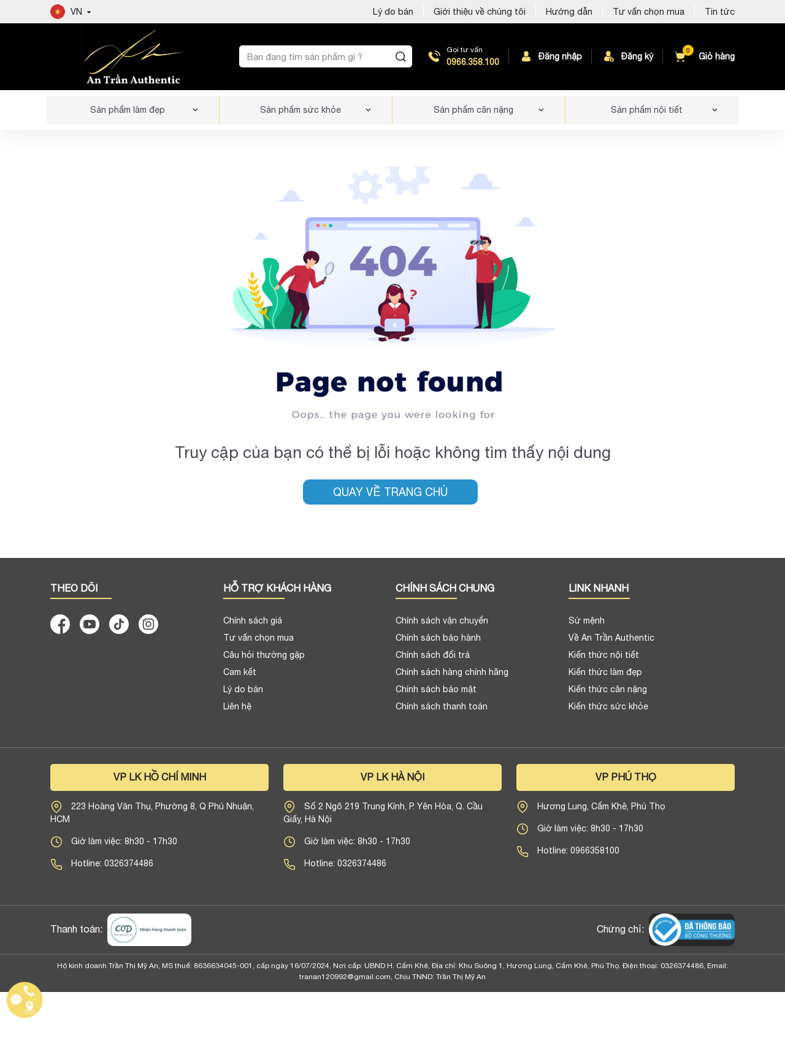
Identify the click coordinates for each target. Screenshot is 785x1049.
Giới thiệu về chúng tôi (480, 11)
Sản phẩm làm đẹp (127, 110)
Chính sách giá (252, 625)
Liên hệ (237, 710)
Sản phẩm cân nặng (473, 110)
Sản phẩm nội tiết (647, 110)
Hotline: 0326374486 (112, 868)
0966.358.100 (472, 62)
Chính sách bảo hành (438, 642)
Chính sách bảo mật (436, 693)
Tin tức (720, 11)
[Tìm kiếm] (400, 56)
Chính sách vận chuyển (442, 625)
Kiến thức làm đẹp (605, 676)
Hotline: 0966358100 (578, 855)
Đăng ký (627, 56)
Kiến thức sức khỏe (608, 710)
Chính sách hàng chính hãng (452, 676)
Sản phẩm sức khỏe (300, 110)
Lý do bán (393, 11)
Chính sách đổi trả (433, 659)
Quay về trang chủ (390, 492)
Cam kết (239, 676)
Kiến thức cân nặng (608, 693)
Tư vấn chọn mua (648, 11)
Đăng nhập (550, 56)
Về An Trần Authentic (611, 642)
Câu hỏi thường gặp (264, 659)
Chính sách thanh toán (442, 710)
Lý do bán (243, 693)
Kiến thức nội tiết (604, 659)
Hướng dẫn (569, 11)
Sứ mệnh (587, 625)
